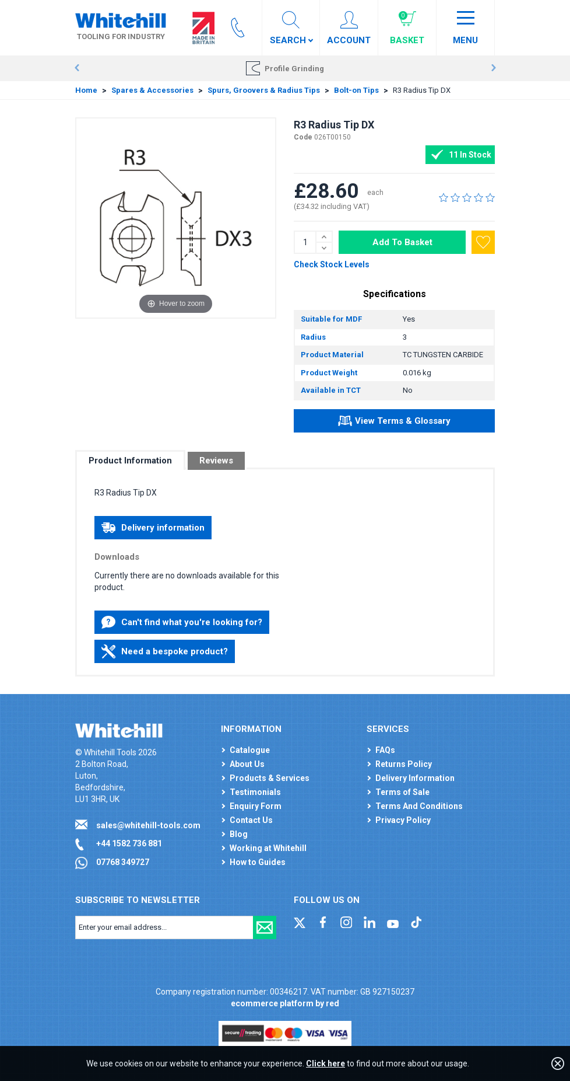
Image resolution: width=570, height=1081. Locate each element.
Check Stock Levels (332, 264)
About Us (247, 764)
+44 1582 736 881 (129, 843)
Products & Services (269, 778)
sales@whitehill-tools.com (148, 825)
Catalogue (250, 750)
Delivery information (153, 527)
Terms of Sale (402, 792)
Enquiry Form (256, 806)
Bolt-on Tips (356, 90)
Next (493, 68)
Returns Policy (403, 764)
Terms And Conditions (419, 806)
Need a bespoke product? (164, 651)
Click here (325, 1063)
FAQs (385, 750)
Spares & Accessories (152, 90)
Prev (76, 68)
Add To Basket (402, 242)
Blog (239, 834)
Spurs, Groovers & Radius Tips (263, 90)
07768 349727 (122, 862)
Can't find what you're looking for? (181, 622)
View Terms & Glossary (394, 423)
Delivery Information (415, 778)
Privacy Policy (403, 820)
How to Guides (258, 862)
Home (86, 90)
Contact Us (251, 820)
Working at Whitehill (268, 848)
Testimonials (255, 792)
